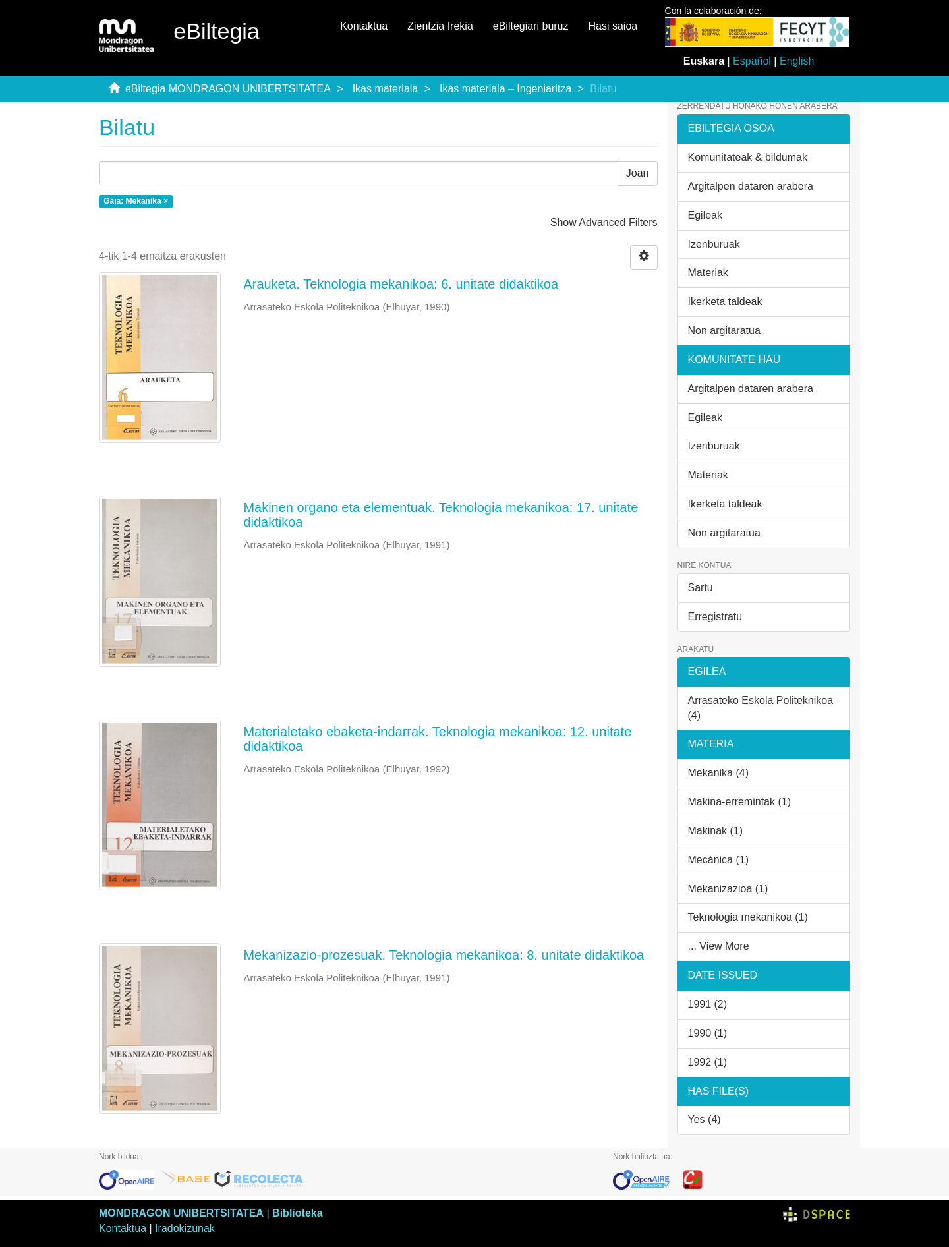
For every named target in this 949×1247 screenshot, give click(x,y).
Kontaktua (364, 26)
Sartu (700, 587)
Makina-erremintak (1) (739, 801)
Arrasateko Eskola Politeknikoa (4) (761, 708)
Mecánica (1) (718, 859)
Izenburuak (714, 244)
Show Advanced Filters (604, 222)
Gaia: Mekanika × (135, 201)
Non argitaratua (724, 330)
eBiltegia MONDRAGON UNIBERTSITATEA (228, 88)
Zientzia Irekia (440, 26)
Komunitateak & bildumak (747, 157)
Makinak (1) (715, 830)
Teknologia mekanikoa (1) (748, 917)
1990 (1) (708, 1033)
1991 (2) (708, 1004)
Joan (637, 173)
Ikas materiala (385, 88)
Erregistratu (715, 616)
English (797, 61)
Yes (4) (704, 1119)
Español (752, 61)
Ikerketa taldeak (725, 301)
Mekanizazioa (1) (728, 888)
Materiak (708, 272)
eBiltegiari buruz (531, 26)
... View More (718, 946)
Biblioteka (297, 1213)
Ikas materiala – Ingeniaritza (505, 88)
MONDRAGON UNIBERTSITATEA (181, 1213)
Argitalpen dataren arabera (750, 186)
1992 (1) (708, 1062)
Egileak (705, 215)
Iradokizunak (185, 1228)
